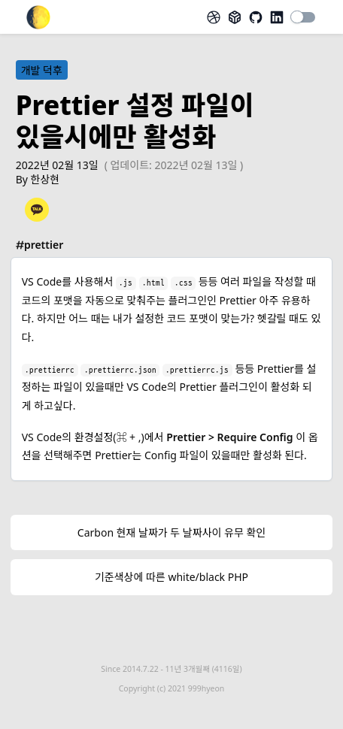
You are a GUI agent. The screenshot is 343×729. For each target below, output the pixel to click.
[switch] (303, 17)
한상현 (45, 179)
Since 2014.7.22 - (171, 669)
